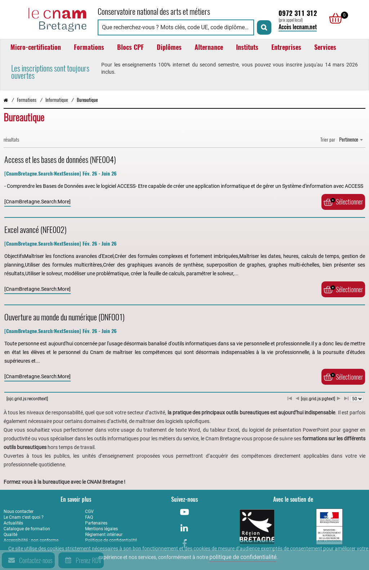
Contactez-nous (29, 560)
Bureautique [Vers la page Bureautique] (87, 100)
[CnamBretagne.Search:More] (37, 201)
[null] (333, 18)
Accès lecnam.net (298, 27)
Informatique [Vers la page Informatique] (56, 100)
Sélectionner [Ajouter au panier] (343, 202)
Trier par (327, 139)
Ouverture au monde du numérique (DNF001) (64, 317)
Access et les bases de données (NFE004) (60, 159)
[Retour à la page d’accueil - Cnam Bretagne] (6, 100)
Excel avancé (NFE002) (35, 229)
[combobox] (350, 139)
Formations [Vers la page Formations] (26, 100)
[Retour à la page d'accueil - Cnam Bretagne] (47, 18)
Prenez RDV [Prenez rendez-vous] (82, 560)
